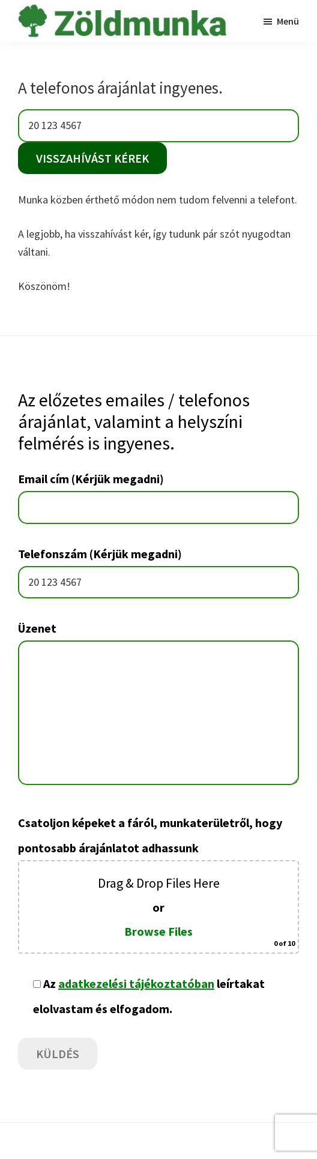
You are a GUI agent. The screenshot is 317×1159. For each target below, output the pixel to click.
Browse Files (158, 931)
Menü (288, 21)
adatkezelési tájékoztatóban (136, 983)
